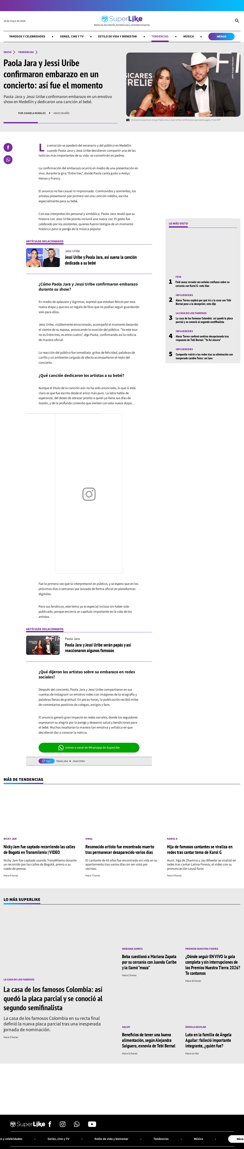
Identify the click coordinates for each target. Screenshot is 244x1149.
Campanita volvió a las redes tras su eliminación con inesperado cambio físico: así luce (204, 356)
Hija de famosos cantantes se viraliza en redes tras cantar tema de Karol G (199, 849)
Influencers (184, 295)
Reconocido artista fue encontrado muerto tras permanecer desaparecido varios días (119, 849)
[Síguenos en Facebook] (49, 1126)
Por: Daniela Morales (32, 113)
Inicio (7, 52)
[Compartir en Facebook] (8, 147)
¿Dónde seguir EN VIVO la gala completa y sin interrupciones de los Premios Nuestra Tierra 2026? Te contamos (212, 964)
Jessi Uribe (78, 761)
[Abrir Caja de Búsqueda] (237, 21)
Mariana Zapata (132, 948)
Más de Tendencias (23, 779)
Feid (178, 276)
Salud (126, 1027)
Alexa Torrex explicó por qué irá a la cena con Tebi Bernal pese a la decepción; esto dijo (203, 302)
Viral (89, 838)
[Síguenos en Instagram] (62, 1126)
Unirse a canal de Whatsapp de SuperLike (89, 747)
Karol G (172, 838)
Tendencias (160, 36)
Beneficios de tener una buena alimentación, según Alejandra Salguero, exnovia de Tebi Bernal (148, 1040)
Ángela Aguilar (195, 1027)
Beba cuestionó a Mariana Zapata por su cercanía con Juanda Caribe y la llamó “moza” (149, 962)
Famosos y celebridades (27, 36)
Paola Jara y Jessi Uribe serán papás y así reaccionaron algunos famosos (98, 647)
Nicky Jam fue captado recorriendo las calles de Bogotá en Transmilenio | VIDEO (39, 849)
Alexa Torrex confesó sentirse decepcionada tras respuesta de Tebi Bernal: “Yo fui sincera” (202, 338)
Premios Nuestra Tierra (201, 948)
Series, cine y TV (72, 36)
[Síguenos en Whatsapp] (77, 1126)
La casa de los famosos (191, 313)
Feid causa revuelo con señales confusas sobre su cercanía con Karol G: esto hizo (203, 284)
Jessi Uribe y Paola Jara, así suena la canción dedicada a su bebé (101, 260)
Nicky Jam (10, 838)
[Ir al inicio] (122, 21)
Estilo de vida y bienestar (117, 36)
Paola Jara (62, 761)
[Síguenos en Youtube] (92, 1126)
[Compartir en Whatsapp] (8, 159)
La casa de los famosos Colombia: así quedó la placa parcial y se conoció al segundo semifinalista (204, 320)
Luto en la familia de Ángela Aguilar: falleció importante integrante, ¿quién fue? (208, 1040)
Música (188, 36)
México (221, 36)
